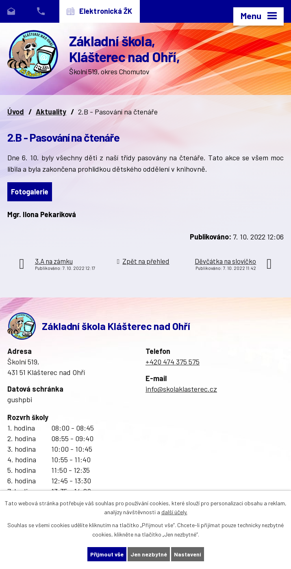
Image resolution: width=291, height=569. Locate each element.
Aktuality (51, 111)
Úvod (15, 111)
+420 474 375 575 (173, 361)
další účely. (174, 512)
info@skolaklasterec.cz (181, 388)
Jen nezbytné (148, 554)
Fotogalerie (29, 191)
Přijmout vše (107, 554)
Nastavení (187, 554)
